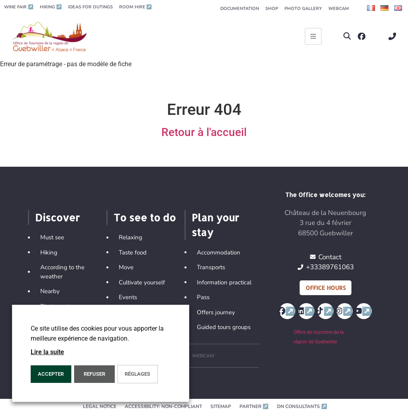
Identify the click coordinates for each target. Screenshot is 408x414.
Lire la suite (47, 352)
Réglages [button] (137, 374)
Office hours (325, 287)
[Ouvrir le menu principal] (313, 36)
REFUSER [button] (94, 374)
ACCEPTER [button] (51, 374)
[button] (347, 36)
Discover (57, 217)
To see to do (145, 217)
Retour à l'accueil (204, 132)
